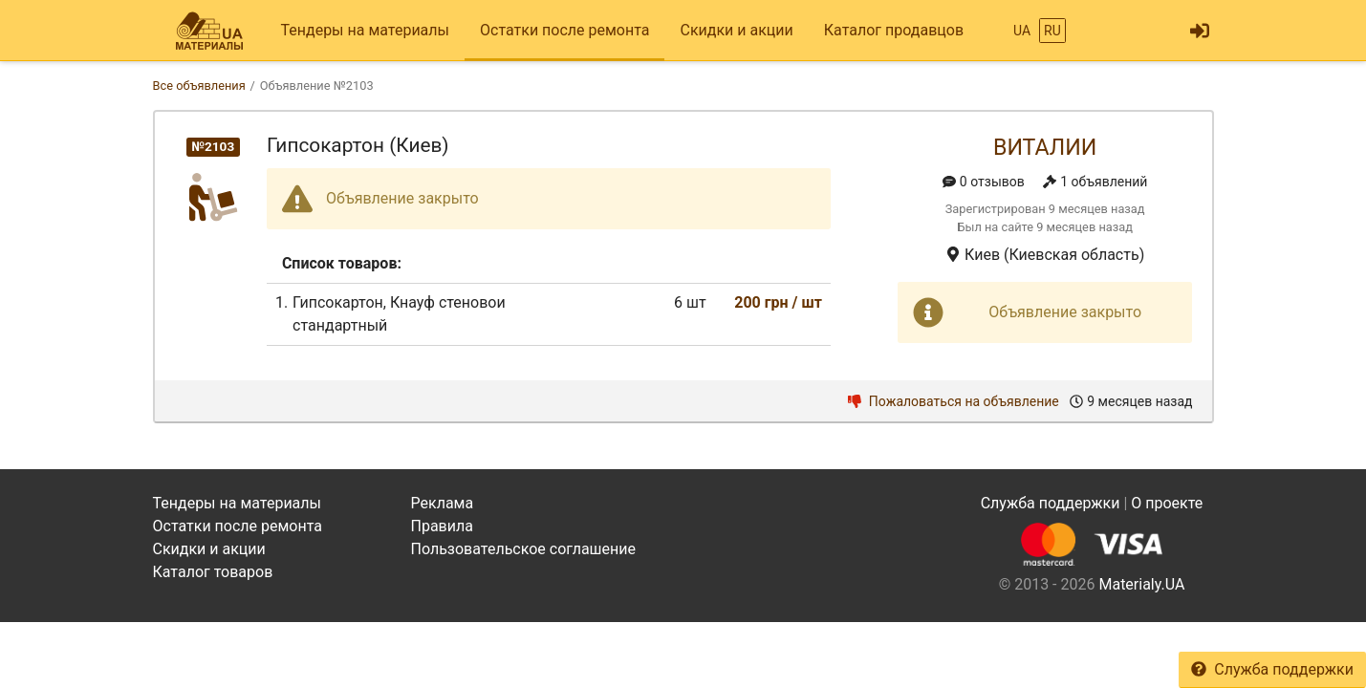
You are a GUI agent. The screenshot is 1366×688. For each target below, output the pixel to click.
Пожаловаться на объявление (953, 401)
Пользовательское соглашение (524, 549)
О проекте (1167, 503)
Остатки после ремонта (564, 30)
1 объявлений (1095, 181)
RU (1052, 30)
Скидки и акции (736, 30)
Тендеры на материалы (365, 30)
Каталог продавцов (894, 30)
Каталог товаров (213, 572)
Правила (442, 526)
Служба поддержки (1272, 669)
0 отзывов (984, 181)
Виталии (1044, 147)
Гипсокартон (338, 302)
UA (1021, 30)
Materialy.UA (1141, 584)
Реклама (442, 503)
